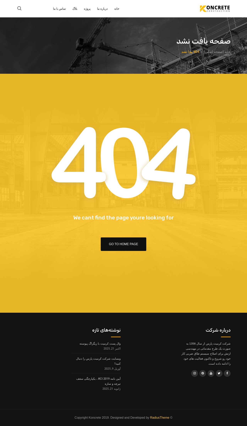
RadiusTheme (159, 417)
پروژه (87, 8)
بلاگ (74, 8)
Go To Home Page (123, 244)
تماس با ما (59, 8)
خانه (116, 8)
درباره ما (102, 8)
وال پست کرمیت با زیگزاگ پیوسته (100, 343)
